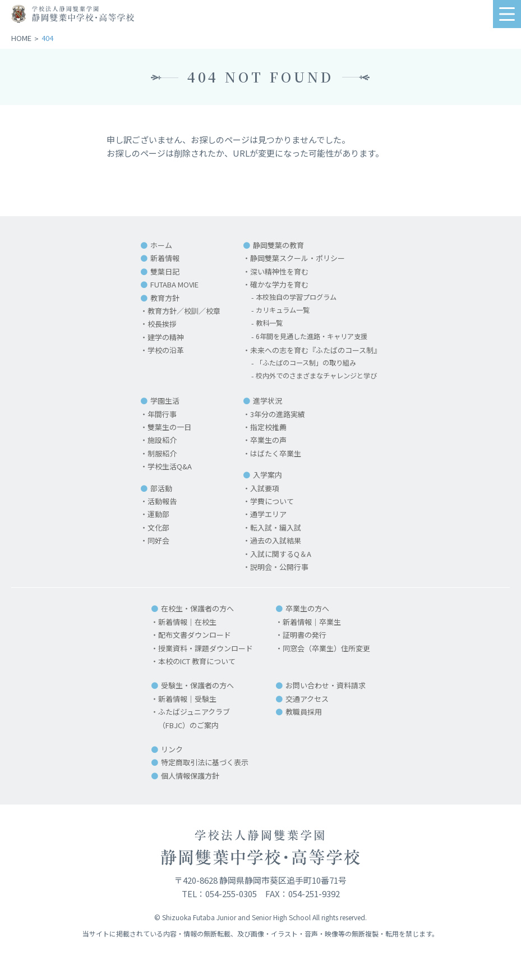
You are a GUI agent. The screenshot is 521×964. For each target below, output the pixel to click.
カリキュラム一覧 (282, 310)
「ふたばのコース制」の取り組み (307, 363)
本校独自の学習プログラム (296, 298)
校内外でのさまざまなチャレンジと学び (318, 376)
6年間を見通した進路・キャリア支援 (313, 337)
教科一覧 (267, 323)
